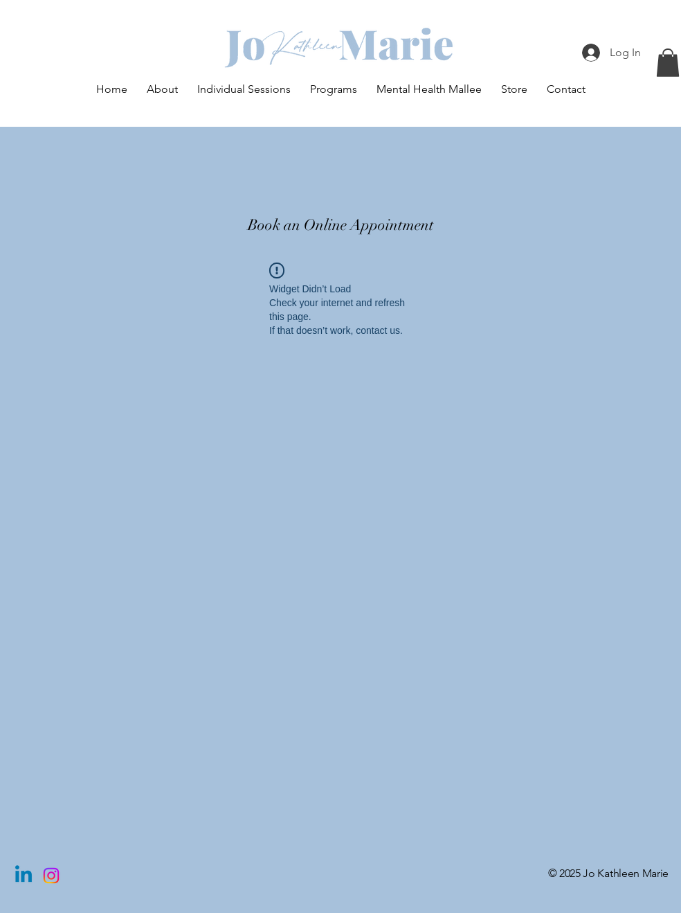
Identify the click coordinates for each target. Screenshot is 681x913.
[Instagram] (51, 875)
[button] (668, 62)
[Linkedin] (23, 875)
